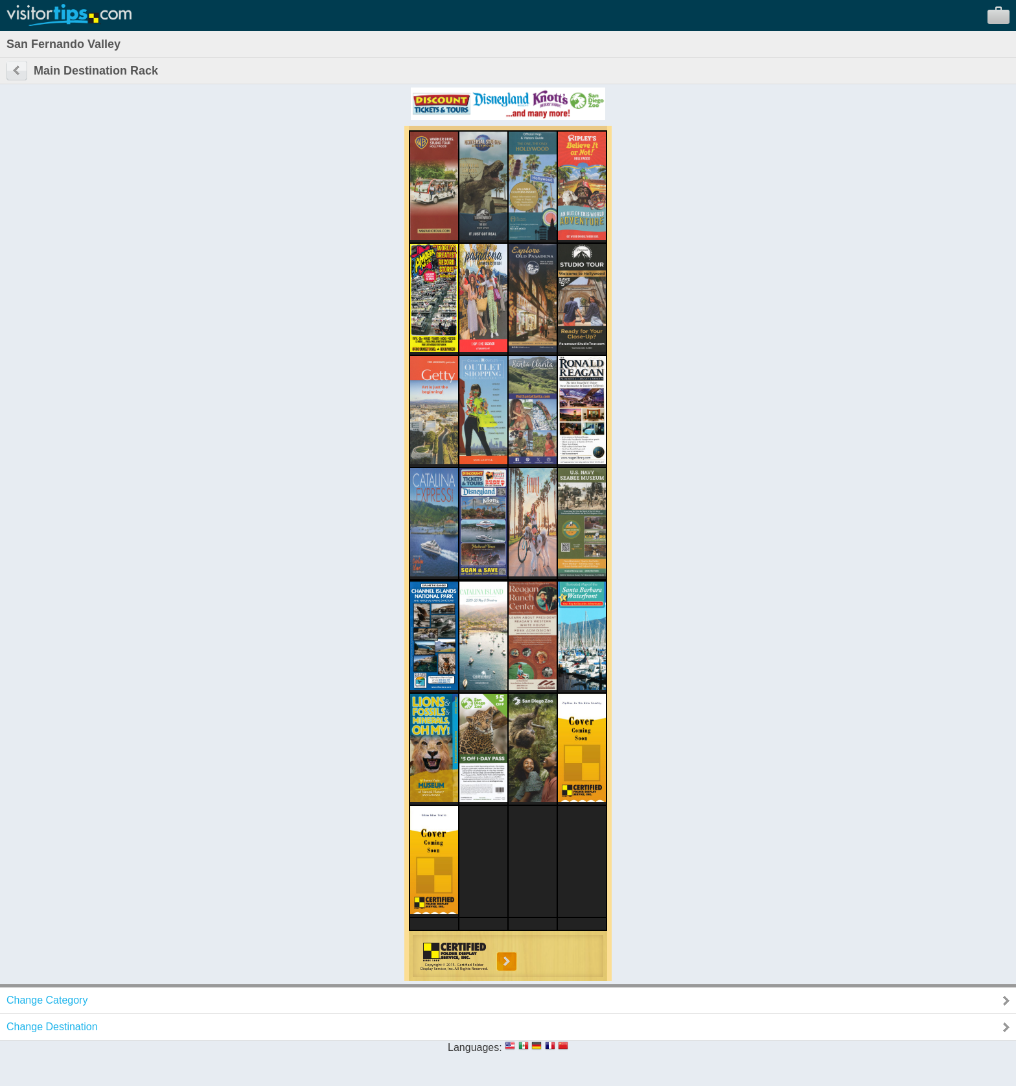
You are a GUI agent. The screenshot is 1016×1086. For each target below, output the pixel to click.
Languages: (475, 1047)
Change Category (46, 1000)
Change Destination (52, 1026)
